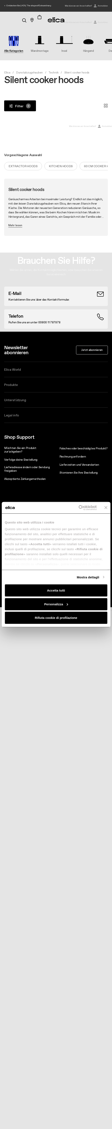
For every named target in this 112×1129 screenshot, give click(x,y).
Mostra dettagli (88, 577)
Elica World (12, 369)
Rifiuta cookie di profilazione (56, 617)
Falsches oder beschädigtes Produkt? (83, 448)
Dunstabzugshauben (29, 72)
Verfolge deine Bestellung (20, 460)
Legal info (11, 415)
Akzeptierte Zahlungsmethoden (25, 479)
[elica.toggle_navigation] (6, 20)
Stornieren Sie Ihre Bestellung (78, 472)
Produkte (11, 384)
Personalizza (56, 604)
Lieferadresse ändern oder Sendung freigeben (27, 469)
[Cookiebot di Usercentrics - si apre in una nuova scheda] (78, 507)
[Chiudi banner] (105, 507)
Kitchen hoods (61, 166)
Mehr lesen (15, 225)
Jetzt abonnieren (92, 350)
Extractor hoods (23, 166)
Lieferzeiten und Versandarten (79, 465)
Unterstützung (15, 400)
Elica (7, 72)
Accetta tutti (56, 590)
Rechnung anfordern (72, 456)
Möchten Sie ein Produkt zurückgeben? (20, 450)
